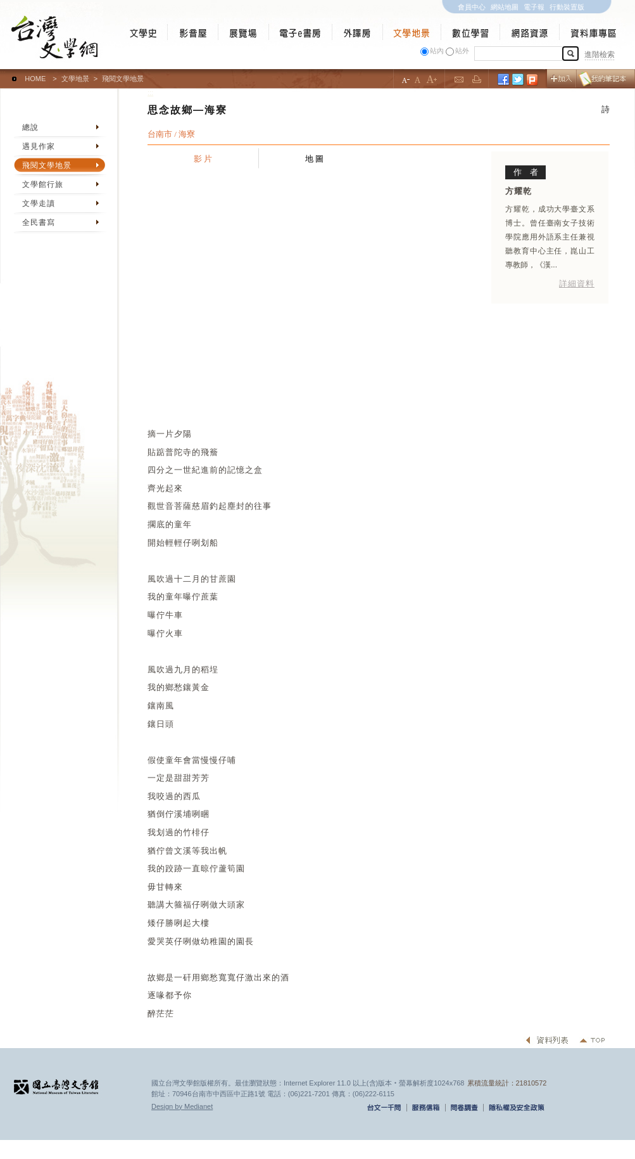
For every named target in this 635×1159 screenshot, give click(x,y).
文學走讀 (38, 203)
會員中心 (472, 7)
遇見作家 (38, 146)
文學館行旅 (42, 184)
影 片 (203, 158)
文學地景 (75, 78)
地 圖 (314, 158)
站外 (462, 50)
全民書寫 (38, 222)
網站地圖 (505, 7)
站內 (437, 50)
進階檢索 (599, 54)
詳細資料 (576, 283)
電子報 (534, 7)
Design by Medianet (182, 1106)
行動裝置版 (567, 7)
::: (3, 73)
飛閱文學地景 (47, 165)
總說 (30, 127)
